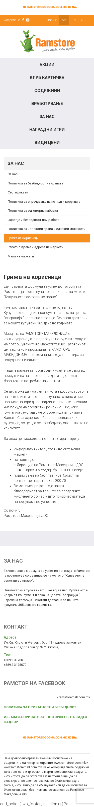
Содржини (47, 90)
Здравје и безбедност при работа (33, 220)
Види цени (47, 142)
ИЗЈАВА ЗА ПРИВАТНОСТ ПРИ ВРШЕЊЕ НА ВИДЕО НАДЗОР (45, 719)
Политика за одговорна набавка (33, 210)
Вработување (47, 103)
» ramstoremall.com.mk (73, 697)
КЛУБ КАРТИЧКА (47, 77)
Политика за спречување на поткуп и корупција (44, 201)
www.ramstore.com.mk (70, 763)
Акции (47, 64)
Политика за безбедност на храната (35, 183)
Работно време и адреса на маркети (35, 247)
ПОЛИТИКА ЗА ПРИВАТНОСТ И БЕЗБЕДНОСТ (40, 707)
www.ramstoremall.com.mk (23, 767)
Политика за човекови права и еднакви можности (46, 229)
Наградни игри (47, 129)
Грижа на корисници (23, 238)
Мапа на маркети (21, 256)
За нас (47, 116)
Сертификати (18, 192)
